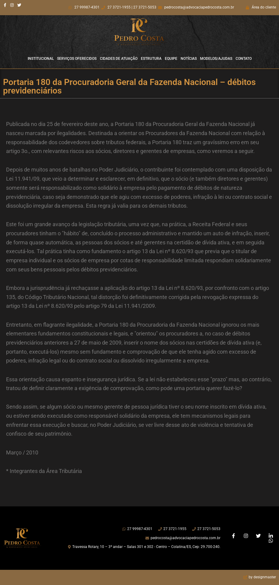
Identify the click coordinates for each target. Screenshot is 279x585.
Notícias (189, 58)
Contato (244, 58)
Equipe (171, 58)
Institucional (41, 58)
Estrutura (151, 58)
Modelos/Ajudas (216, 58)
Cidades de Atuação (119, 58)
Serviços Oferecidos (77, 58)
